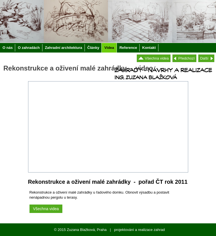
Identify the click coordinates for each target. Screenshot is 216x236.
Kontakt (149, 48)
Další (204, 58)
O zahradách (29, 48)
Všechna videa (157, 58)
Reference (128, 48)
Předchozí (186, 58)
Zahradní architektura (63, 48)
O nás (8, 48)
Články (93, 48)
